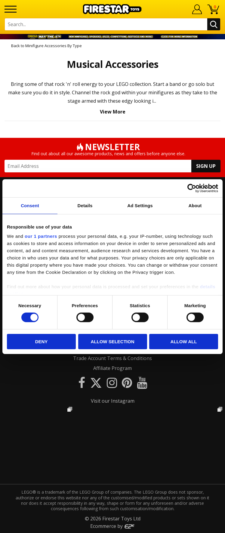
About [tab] (195, 205)
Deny (41, 341)
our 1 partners (41, 236)
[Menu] (11, 9)
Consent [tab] (30, 205)
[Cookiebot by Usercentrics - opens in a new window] (191, 187)
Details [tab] (85, 205)
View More (112, 111)
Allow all (184, 341)
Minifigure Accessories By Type (53, 45)
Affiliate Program (112, 368)
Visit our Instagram (112, 401)
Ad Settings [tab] (140, 205)
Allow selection (112, 341)
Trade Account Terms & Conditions (112, 358)
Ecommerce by (112, 526)
